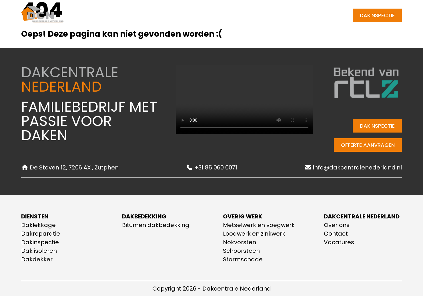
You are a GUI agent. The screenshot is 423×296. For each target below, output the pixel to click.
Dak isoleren (39, 251)
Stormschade (243, 259)
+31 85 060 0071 (211, 167)
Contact (230, 15)
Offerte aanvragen (368, 145)
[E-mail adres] (294, 15)
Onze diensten (155, 15)
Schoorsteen (241, 251)
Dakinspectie (377, 15)
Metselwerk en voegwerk (259, 225)
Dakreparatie (40, 234)
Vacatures (339, 242)
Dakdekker (37, 259)
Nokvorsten (239, 242)
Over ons (197, 15)
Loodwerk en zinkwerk (254, 234)
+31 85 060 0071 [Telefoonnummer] (325, 15)
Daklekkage (38, 225)
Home (118, 15)
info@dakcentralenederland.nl (353, 167)
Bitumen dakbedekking (155, 225)
